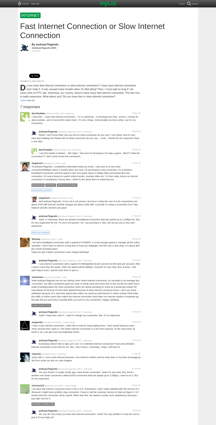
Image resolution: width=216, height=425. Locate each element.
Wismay (36, 239)
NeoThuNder (38, 113)
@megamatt (48, 322)
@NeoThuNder (52, 113)
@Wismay (45, 239)
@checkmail (48, 277)
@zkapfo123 (48, 163)
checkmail (37, 277)
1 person (23, 100)
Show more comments (40, 233)
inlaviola (36, 354)
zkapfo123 (37, 163)
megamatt (37, 322)
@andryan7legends (41, 48)
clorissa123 (38, 385)
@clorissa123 (51, 385)
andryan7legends (47, 44)
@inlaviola (46, 354)
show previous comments (41, 190)
